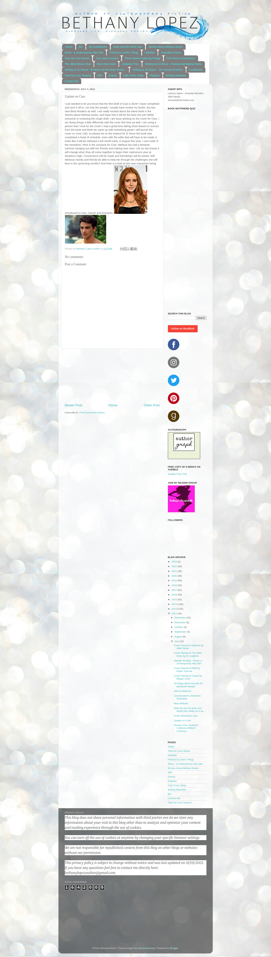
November (180, 622)
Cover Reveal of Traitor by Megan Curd (188, 677)
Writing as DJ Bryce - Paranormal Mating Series (173, 63)
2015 (174, 599)
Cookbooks (195, 69)
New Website (181, 703)
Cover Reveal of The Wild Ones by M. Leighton (187, 654)
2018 (174, 585)
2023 (174, 561)
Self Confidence (182, 691)
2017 (174, 590)
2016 (174, 594)
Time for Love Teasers (78, 75)
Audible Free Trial (177, 474)
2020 (174, 575)
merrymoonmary (146, 948)
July (177, 641)
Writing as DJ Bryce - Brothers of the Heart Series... (95, 69)
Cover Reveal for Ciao (186, 715)
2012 (174, 613)
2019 (174, 580)
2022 (174, 566)
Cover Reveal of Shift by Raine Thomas (187, 669)
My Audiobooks (98, 46)
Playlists (155, 75)
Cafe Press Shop (133, 75)
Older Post (152, 405)
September (181, 631)
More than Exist (106, 63)
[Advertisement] (112, 375)
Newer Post (73, 405)
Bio (81, 46)
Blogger (174, 948)
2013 (174, 608)
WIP (99, 75)
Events (113, 75)
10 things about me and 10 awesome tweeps (188, 685)
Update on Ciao (182, 720)
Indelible (150, 52)
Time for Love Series (77, 58)
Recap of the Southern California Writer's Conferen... (186, 728)
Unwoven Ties (130, 63)
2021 (174, 571)
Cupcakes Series (171, 52)
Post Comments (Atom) (92, 412)
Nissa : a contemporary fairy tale (84, 52)
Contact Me (72, 81)
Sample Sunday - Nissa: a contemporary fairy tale (188, 662)
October (179, 627)
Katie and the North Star (127, 46)
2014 (174, 604)
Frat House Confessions (180, 58)
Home (68, 46)
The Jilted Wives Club (78, 63)
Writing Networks (176, 75)
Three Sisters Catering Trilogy (142, 58)
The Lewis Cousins (107, 58)
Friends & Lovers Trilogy (123, 52)
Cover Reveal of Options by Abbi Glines (188, 647)
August (179, 636)
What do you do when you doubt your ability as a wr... (189, 709)
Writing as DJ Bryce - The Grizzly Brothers (157, 69)
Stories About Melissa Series (166, 46)
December (180, 617)
